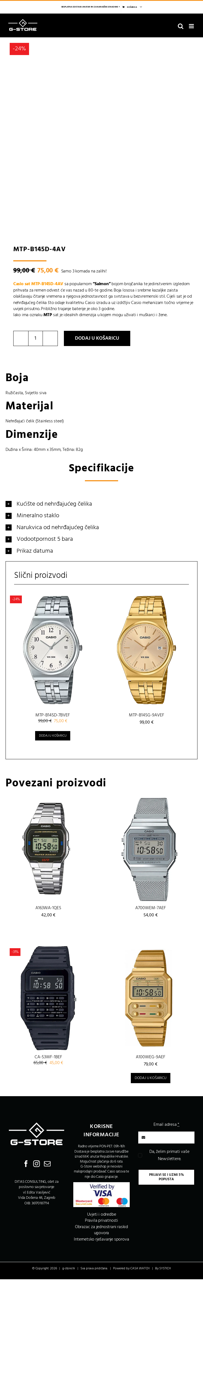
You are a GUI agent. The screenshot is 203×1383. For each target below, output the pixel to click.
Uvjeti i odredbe (101, 1214)
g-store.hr (68, 1268)
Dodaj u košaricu (97, 338)
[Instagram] (36, 1163)
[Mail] (47, 1163)
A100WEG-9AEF (150, 1057)
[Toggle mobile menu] (192, 26)
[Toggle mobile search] (180, 26)
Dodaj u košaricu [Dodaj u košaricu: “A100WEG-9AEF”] (150, 1078)
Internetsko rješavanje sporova (101, 1239)
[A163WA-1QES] (48, 849)
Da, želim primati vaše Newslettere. (169, 1155)
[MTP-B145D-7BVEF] (53, 650)
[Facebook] (26, 1163)
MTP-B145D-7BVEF (52, 715)
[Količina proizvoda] (35, 338)
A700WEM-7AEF (150, 908)
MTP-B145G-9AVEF (146, 715)
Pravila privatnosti (101, 1220)
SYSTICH (165, 1268)
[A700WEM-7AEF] (150, 849)
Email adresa (166, 1124)
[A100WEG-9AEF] (150, 998)
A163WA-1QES (48, 908)
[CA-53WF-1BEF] (48, 998)
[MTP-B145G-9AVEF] (146, 650)
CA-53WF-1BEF (48, 1057)
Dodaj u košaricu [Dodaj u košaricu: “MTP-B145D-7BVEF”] (53, 736)
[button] (101, 504)
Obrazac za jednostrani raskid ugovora (101, 1230)
